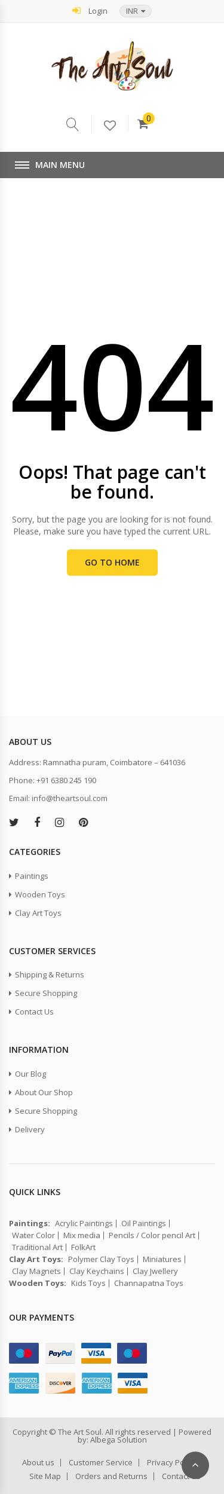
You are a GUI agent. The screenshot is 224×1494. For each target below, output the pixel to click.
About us (38, 1462)
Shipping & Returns (49, 974)
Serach (79, 124)
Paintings (31, 875)
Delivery (30, 1129)
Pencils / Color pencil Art (152, 1235)
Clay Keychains (96, 1271)
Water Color (33, 1235)
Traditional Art (37, 1247)
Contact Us (34, 1011)
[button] (135, 11)
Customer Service (101, 1462)
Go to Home (112, 562)
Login (90, 10)
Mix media (81, 1235)
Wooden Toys (40, 894)
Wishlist (116, 126)
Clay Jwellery (155, 1271)
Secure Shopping (46, 993)
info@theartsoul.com (70, 798)
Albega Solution (118, 1439)
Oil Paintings (143, 1223)
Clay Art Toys (38, 913)
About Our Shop (44, 1092)
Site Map (45, 1476)
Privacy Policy (171, 1462)
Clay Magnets (36, 1271)
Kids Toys (88, 1283)
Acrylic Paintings (84, 1223)
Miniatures (162, 1259)
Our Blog (30, 1073)
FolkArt (83, 1247)
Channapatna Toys (148, 1283)
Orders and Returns (111, 1476)
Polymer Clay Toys (101, 1259)
